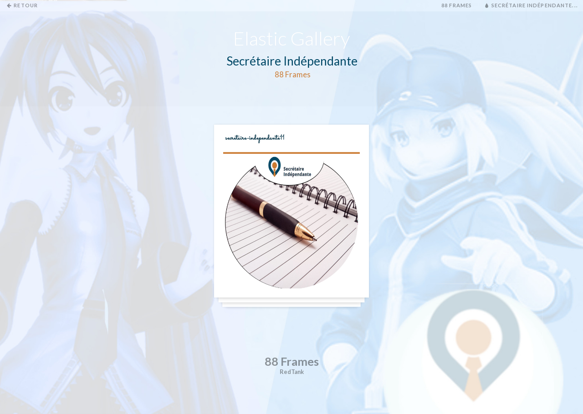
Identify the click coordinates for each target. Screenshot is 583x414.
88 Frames (456, 5)
